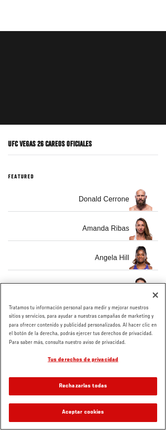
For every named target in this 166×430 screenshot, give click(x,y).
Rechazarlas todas (83, 386)
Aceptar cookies (83, 412)
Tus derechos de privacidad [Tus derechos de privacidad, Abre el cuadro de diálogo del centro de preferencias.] (83, 360)
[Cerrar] (155, 295)
